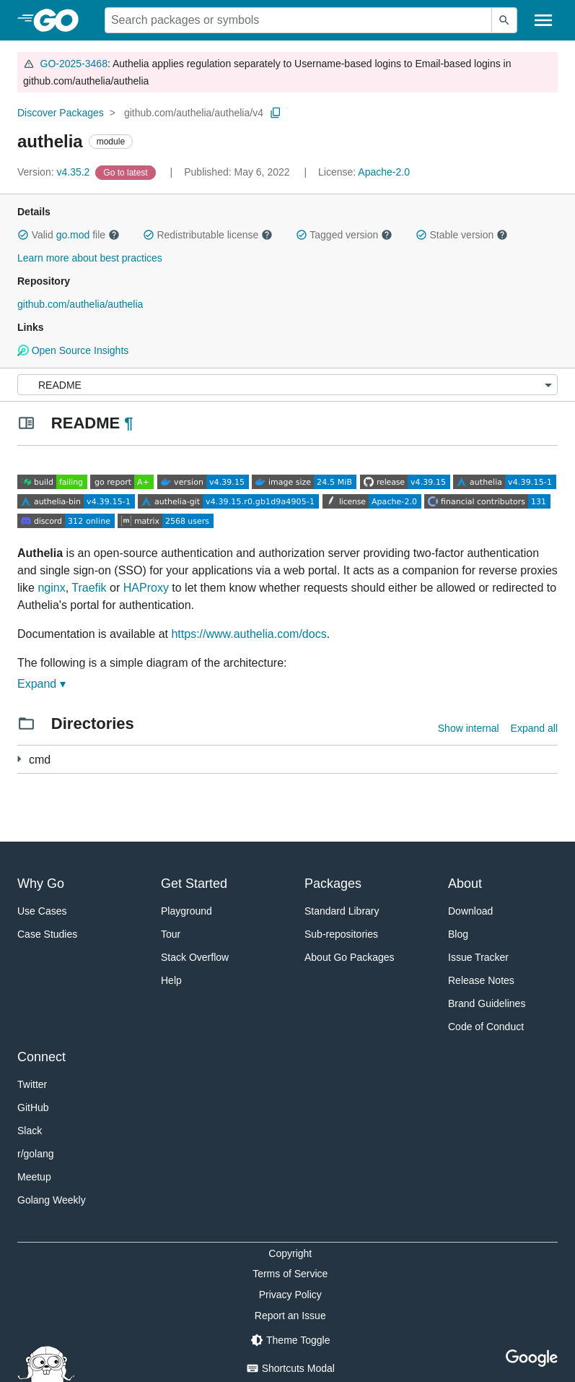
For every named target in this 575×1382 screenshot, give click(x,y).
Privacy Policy (290, 1294)
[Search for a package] (298, 20)
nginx (51, 588)
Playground (186, 911)
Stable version (462, 235)
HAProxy (146, 588)
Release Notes (481, 980)
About (465, 883)
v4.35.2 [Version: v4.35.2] (54, 172)
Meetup (34, 1177)
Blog (458, 934)
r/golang (35, 1153)
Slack (29, 1130)
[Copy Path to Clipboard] (275, 112)
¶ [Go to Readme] (128, 423)
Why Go (40, 883)
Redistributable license (208, 235)
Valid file (68, 235)
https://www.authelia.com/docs (248, 634)
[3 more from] (19, 759)
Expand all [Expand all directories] (534, 728)
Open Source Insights (72, 350)
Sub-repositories (341, 934)
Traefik (88, 588)
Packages (332, 883)
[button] (23, 235)
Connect (41, 1057)
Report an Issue (290, 1315)
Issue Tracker (478, 957)
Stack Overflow (195, 957)
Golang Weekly (51, 1200)
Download (470, 911)
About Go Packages (349, 957)
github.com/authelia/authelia (80, 304)
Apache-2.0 (384, 172)
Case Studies (47, 934)
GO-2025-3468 (73, 63)
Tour (170, 934)
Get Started (194, 883)
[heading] (61, 20)
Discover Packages (60, 112)
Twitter (32, 1084)
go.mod (73, 235)
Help (171, 980)
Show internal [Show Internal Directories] (468, 728)
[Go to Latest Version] (126, 172)
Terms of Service (290, 1273)
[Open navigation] (543, 20)
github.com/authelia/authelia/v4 (193, 112)
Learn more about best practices (89, 258)
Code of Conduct (486, 1026)
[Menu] (287, 384)
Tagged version (344, 235)
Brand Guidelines (486, 1003)
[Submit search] (504, 20)
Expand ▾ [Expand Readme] (41, 684)
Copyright (290, 1253)
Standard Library (341, 911)
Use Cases (41, 911)
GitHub (33, 1107)
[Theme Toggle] (290, 1340)
